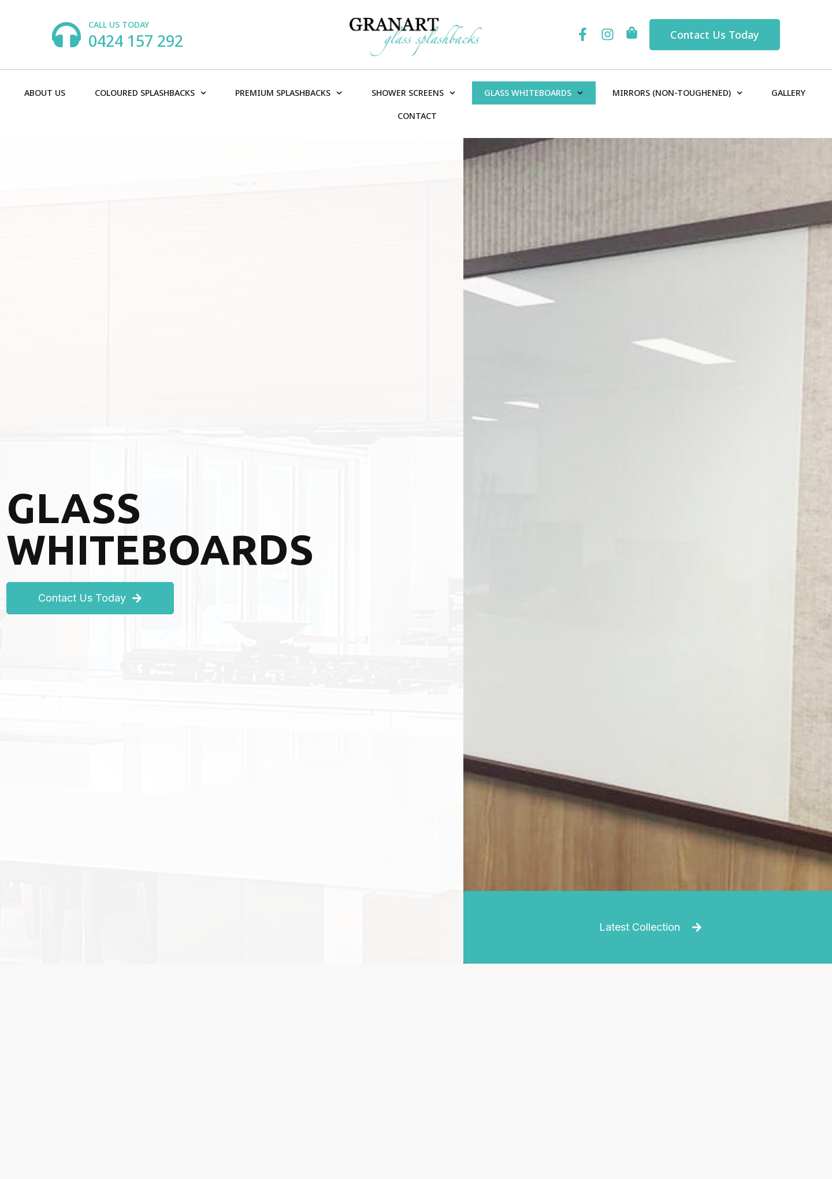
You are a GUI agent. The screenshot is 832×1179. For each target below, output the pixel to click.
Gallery (788, 92)
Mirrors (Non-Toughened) (677, 93)
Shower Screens (413, 93)
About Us (44, 92)
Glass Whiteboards (533, 93)
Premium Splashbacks (288, 93)
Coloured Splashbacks (150, 93)
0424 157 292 (135, 40)
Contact (417, 115)
